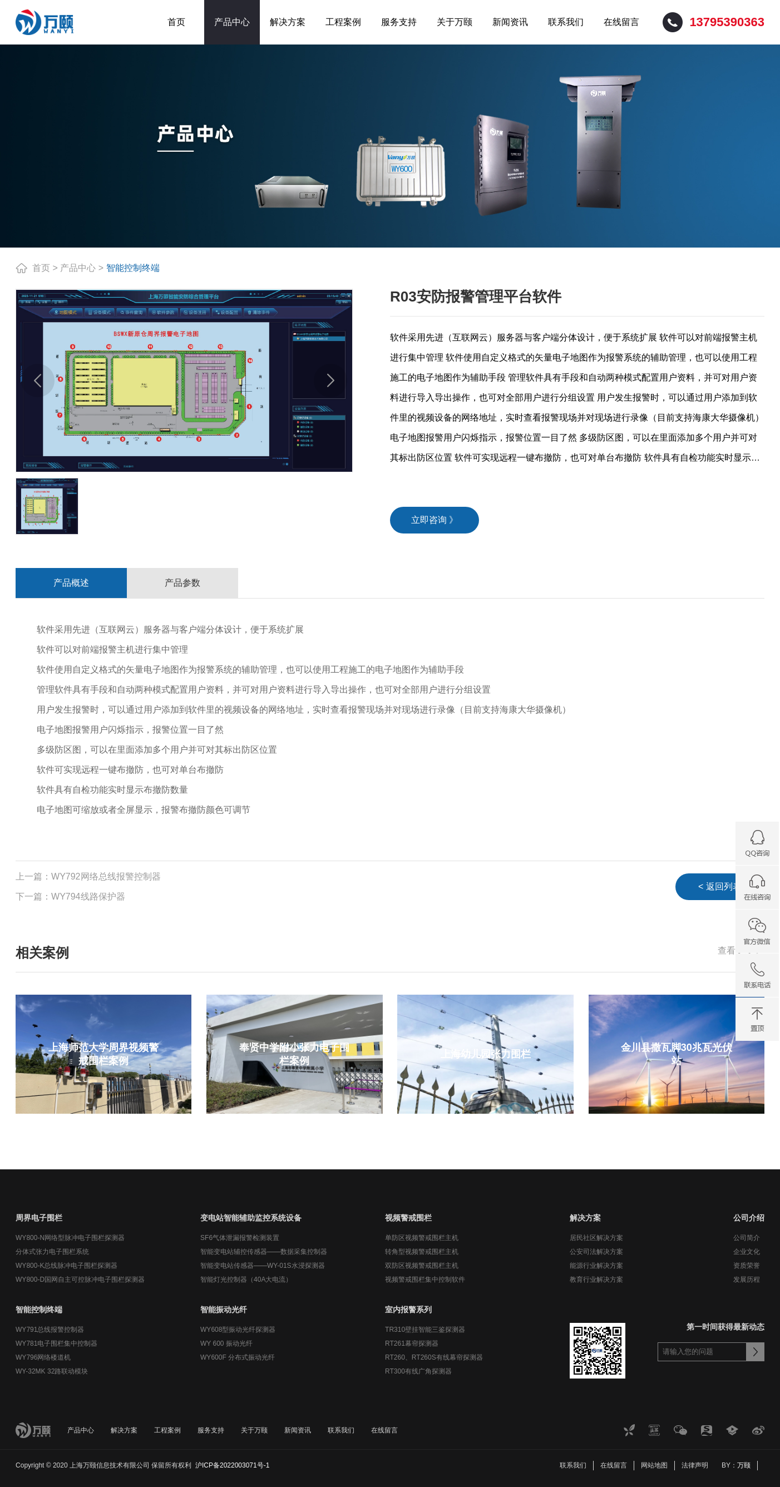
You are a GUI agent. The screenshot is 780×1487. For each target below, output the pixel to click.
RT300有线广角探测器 (418, 1371)
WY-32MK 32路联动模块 (52, 1371)
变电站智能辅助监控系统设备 (251, 1217)
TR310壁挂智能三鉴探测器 (425, 1329)
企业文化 (746, 1252)
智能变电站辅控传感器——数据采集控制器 (263, 1252)
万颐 (744, 1465)
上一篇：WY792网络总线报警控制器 (88, 876)
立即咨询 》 (434, 520)
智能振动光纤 (223, 1309)
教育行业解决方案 (596, 1279)
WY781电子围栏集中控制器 (56, 1343)
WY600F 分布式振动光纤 (237, 1357)
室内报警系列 (408, 1309)
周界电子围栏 (39, 1217)
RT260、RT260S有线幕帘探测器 (434, 1357)
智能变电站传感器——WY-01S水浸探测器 (262, 1265)
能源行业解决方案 (596, 1265)
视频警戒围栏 (408, 1217)
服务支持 (399, 22)
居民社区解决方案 (596, 1238)
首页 (176, 22)
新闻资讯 (510, 22)
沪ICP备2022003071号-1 (232, 1465)
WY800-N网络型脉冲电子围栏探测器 (70, 1238)
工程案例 (343, 22)
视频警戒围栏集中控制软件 (425, 1279)
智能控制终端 (133, 268)
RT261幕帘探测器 (411, 1343)
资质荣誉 (746, 1265)
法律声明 (695, 1465)
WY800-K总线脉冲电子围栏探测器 (66, 1265)
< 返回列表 (720, 886)
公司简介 (746, 1238)
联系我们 (566, 22)
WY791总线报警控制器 (50, 1329)
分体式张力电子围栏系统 (52, 1252)
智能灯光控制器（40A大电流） (246, 1279)
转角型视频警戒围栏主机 (421, 1252)
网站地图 (654, 1465)
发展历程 (746, 1279)
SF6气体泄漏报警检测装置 (239, 1238)
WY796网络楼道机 (43, 1357)
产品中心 (232, 22)
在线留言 (621, 22)
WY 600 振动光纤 (226, 1343)
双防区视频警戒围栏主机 (421, 1265)
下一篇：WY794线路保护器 (70, 896)
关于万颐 (454, 22)
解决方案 (287, 22)
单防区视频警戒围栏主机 (421, 1238)
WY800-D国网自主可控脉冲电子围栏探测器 (80, 1279)
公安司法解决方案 (596, 1252)
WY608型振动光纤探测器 (237, 1329)
